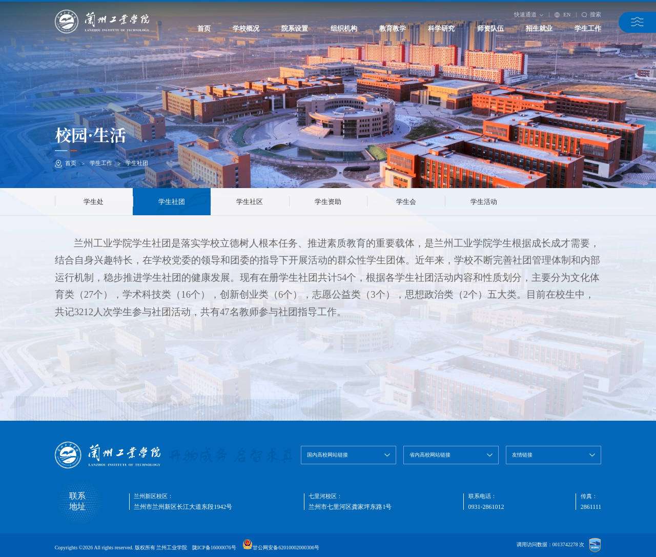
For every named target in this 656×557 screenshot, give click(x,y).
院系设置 (294, 28)
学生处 (94, 201)
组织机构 (344, 28)
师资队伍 (490, 28)
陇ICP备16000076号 (214, 547)
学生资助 (328, 201)
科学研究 (441, 28)
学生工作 (588, 28)
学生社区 (249, 201)
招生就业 (539, 28)
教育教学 (392, 28)
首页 (204, 28)
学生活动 (483, 201)
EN (563, 14)
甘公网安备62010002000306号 (286, 547)
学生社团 (137, 163)
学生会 (406, 201)
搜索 (592, 14)
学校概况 (246, 28)
